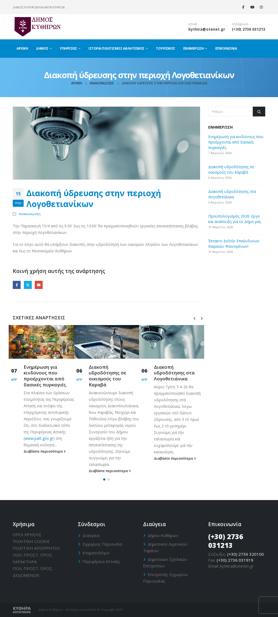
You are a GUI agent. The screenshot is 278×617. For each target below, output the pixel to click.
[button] (104, 479)
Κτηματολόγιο (96, 552)
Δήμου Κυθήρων (163, 535)
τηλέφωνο (240, 24)
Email (39, 285)
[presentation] (194, 318)
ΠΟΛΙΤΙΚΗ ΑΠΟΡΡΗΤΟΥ (36, 548)
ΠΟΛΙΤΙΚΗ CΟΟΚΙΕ (31, 541)
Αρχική (22, 48)
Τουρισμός (165, 48)
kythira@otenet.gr (206, 29)
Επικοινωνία (226, 48)
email (192, 24)
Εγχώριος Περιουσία (102, 544)
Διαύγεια (91, 535)
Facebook (17, 285)
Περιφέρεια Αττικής (101, 561)
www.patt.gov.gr (39, 438)
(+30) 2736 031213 (248, 29)
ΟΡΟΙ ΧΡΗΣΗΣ (27, 534)
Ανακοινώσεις (30, 214)
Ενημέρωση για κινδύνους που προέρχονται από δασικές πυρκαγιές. (45, 376)
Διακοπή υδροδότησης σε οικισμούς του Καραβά (107, 376)
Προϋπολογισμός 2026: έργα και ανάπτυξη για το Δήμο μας (234, 219)
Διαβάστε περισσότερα (45, 451)
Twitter (28, 285)
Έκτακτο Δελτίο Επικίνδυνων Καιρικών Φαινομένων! (234, 243)
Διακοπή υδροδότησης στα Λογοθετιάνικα (174, 373)
